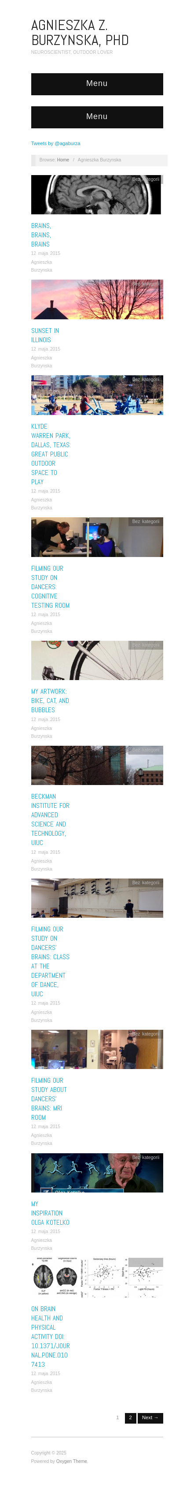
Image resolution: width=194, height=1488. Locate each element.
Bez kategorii (146, 179)
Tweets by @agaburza (56, 143)
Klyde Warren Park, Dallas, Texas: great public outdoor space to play (51, 454)
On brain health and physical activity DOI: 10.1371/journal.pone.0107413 (50, 1336)
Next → (150, 1417)
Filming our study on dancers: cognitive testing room (50, 586)
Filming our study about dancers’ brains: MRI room (49, 1099)
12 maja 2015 (45, 253)
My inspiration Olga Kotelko (50, 1213)
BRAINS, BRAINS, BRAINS (41, 234)
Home (63, 159)
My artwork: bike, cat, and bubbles (50, 700)
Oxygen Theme (71, 1461)
